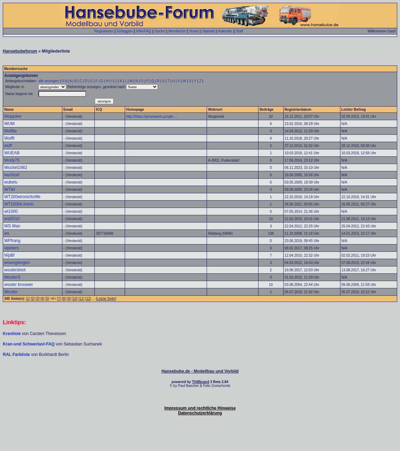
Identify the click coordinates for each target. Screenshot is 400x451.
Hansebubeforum (20, 51)
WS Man (12, 226)
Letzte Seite (106, 299)
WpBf (9, 255)
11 (81, 299)
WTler (9, 189)
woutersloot (14, 269)
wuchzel (11, 174)
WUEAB (12, 152)
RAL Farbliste (17, 354)
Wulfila (10, 131)
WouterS (12, 277)
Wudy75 (12, 160)
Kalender (225, 31)
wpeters (11, 248)
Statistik (208, 31)
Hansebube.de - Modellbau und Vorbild (199, 371)
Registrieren (103, 31)
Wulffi (9, 138)
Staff (239, 31)
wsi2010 (12, 218)
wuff (8, 145)
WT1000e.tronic (19, 204)
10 (74, 299)
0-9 (64, 81)
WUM (9, 123)
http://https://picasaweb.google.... (151, 116)
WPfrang (12, 240)
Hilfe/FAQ (143, 31)
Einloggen (124, 31)
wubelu (10, 182)
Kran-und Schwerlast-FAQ (29, 344)
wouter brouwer (18, 284)
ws (6, 233)
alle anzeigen (48, 81)
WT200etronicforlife (22, 196)
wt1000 (11, 211)
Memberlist (176, 31)
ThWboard (200, 382)
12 (88, 299)
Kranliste (12, 333)
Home (194, 31)
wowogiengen (17, 262)
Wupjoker (13, 116)
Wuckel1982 (15, 167)
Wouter (10, 291)
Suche (159, 31)
